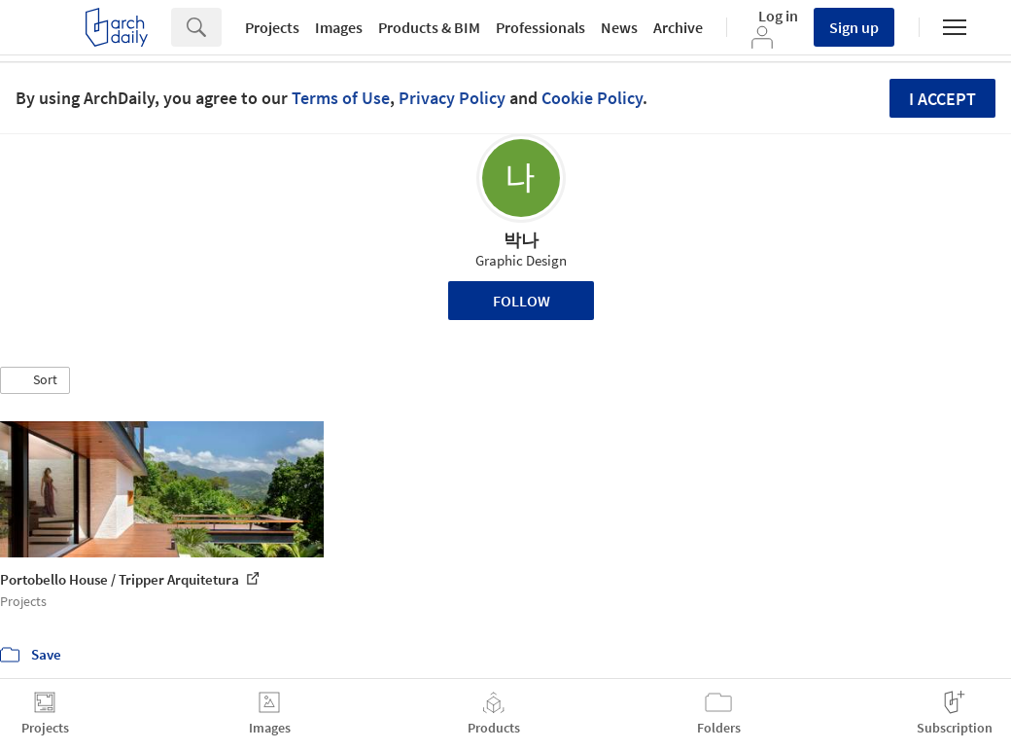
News (619, 27)
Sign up (854, 27)
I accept (942, 99)
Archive (678, 27)
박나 (521, 240)
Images (339, 27)
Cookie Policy (592, 98)
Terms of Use (341, 98)
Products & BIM (429, 27)
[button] (35, 380)
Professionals (540, 27)
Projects (272, 27)
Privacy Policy (452, 98)
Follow (521, 300)
